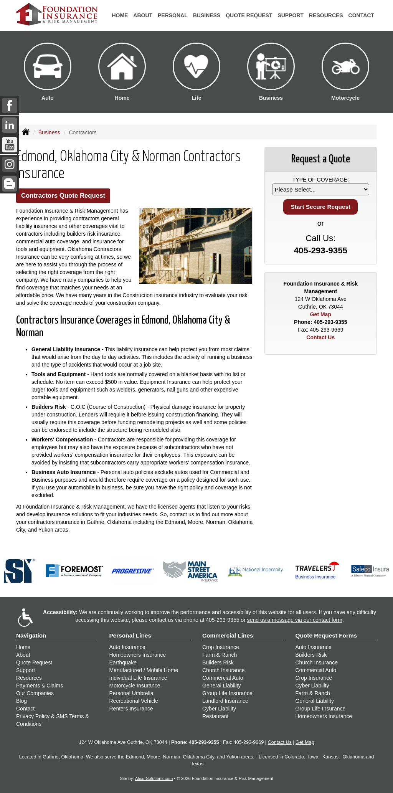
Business (49, 132)
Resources (29, 678)
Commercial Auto (222, 678)
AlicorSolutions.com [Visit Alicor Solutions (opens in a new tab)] (154, 778)
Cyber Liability (219, 708)
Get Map (320, 314)
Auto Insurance (127, 647)
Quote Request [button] (249, 15)
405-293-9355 (320, 250)
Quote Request (34, 662)
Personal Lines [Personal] (130, 635)
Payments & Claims (39, 685)
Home (120, 15)
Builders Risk (218, 662)
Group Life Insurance (227, 693)
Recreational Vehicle (134, 701)
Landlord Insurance (225, 701)
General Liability (221, 685)
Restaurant (215, 716)
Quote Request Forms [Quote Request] (326, 635)
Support (25, 670)
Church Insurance (223, 670)
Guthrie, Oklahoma (63, 757)
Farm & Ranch (219, 655)
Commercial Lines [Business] (227, 635)
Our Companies (35, 693)
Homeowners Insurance (137, 655)
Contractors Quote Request (63, 195)
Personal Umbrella (131, 693)
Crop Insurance (220, 647)
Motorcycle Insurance (134, 685)
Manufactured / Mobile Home (143, 670)
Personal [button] (173, 15)
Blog (21, 701)
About (142, 15)
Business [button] (207, 15)
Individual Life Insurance (138, 678)
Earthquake (123, 662)
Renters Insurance (131, 708)
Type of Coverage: (320, 180)
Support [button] (290, 15)
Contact (361, 15)
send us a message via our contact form (294, 620)
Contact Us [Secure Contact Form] (320, 337)
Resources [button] (326, 15)
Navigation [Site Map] (31, 635)
